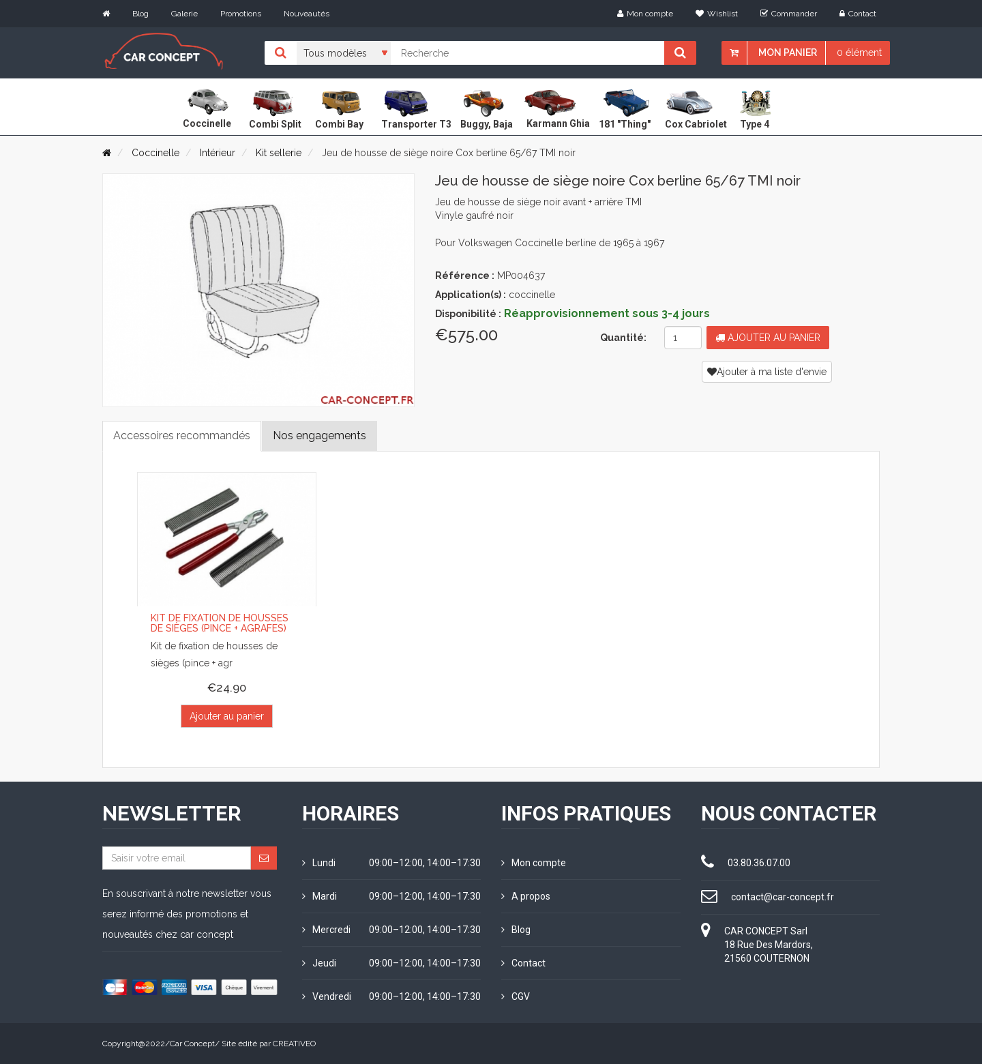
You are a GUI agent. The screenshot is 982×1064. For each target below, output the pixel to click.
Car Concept (192, 1043)
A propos (525, 896)
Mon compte (645, 13)
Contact (857, 13)
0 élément (859, 52)
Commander (788, 13)
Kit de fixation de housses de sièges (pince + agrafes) (219, 623)
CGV (515, 996)
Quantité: (623, 337)
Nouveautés (306, 13)
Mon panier (787, 52)
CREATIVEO (294, 1043)
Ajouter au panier (767, 337)
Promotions (240, 13)
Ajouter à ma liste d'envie (767, 371)
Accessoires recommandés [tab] (181, 435)
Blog (140, 13)
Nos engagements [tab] (319, 435)
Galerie (184, 13)
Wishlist (717, 13)
